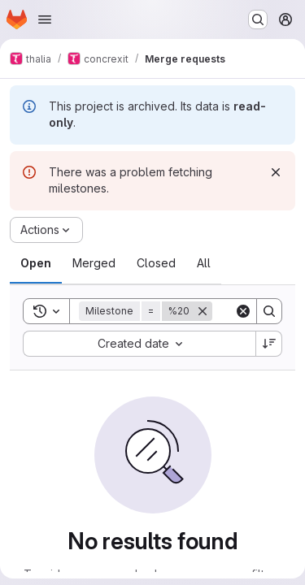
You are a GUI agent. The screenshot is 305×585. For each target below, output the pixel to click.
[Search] (269, 311)
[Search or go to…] (258, 19)
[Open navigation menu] (45, 19)
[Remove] (202, 311)
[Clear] (243, 311)
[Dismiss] (275, 172)
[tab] (36, 263)
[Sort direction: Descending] (269, 344)
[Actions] (46, 230)
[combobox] (139, 344)
